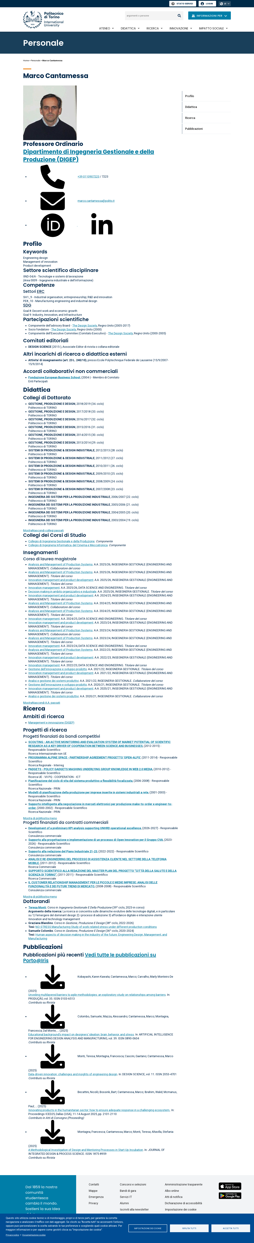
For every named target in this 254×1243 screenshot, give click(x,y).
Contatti (94, 1184)
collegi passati (43, 530)
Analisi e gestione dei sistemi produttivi (53, 680)
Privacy (93, 1203)
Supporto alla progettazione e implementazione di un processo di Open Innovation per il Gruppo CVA (95, 839)
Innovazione (179, 28)
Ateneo (104, 28)
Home (26, 60)
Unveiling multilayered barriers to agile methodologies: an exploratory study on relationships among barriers (97, 994)
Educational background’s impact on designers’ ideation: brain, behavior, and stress (81, 1034)
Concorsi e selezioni (133, 1184)
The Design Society (84, 325)
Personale (35, 60)
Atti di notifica (173, 1197)
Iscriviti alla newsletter (134, 1209)
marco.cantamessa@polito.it (96, 200)
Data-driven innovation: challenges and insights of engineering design (72, 1074)
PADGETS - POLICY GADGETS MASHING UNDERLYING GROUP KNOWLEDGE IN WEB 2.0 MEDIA (90, 769)
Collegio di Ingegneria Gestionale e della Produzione (61, 541)
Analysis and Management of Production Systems (60, 564)
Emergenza (96, 1197)
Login (209, 3)
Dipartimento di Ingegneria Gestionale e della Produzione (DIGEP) (88, 155)
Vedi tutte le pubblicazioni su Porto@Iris (89, 957)
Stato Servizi (182, 3)
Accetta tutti (231, 1228)
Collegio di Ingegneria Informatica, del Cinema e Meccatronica (68, 545)
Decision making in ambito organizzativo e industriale (62, 591)
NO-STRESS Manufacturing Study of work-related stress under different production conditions (96, 927)
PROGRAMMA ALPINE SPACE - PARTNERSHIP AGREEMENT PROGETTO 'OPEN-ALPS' (84, 757)
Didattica (128, 28)
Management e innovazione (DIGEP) (51, 722)
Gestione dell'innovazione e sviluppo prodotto (57, 669)
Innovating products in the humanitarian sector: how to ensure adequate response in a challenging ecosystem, (99, 1110)
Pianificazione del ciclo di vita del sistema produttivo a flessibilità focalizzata (80, 780)
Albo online (172, 1190)
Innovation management (44, 587)
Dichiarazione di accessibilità (183, 1203)
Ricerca (153, 28)
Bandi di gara (128, 1190)
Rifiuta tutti (189, 1228)
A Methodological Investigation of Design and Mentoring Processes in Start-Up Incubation (85, 1150)
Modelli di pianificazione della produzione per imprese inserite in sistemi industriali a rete (88, 792)
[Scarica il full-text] (52, 976)
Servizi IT (126, 1197)
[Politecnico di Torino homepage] (43, 19)
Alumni (124, 1203)
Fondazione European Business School (54, 377)
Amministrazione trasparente (183, 1184)
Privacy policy (12, 1235)
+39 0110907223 (88, 176)
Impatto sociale (211, 28)
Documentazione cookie (34, 1235)
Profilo (32, 244)
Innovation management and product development (60, 580)
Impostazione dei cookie (147, 1228)
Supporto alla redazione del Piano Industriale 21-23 (62, 851)
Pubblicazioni (43, 947)
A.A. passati (41, 702)
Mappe (93, 1190)
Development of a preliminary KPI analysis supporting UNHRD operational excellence (84, 828)
